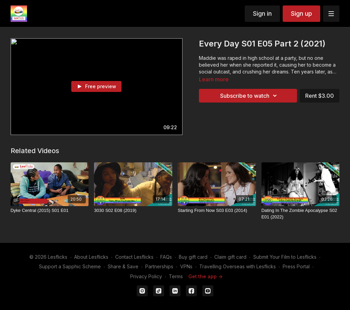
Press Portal (296, 266)
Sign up (301, 13)
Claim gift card (230, 257)
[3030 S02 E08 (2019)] (133, 210)
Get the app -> (205, 276)
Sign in (262, 13)
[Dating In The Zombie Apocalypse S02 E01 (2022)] (300, 213)
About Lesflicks (91, 257)
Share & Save (123, 266)
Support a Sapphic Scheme (70, 266)
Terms (176, 276)
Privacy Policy (146, 276)
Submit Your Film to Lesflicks (285, 257)
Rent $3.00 (319, 95)
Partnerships (159, 266)
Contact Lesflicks (134, 257)
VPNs (186, 266)
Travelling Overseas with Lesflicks (237, 266)
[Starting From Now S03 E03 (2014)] (217, 210)
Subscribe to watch (249, 96)
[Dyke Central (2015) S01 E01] (50, 210)
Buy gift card (193, 257)
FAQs (166, 257)
